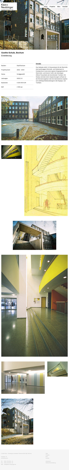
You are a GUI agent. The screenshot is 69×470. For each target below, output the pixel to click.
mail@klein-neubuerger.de (10, 464)
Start (45, 7)
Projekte (52, 7)
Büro (58, 7)
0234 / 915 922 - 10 (8, 461)
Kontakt (65, 7)
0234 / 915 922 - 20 (8, 462)
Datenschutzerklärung (51, 462)
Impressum (48, 461)
